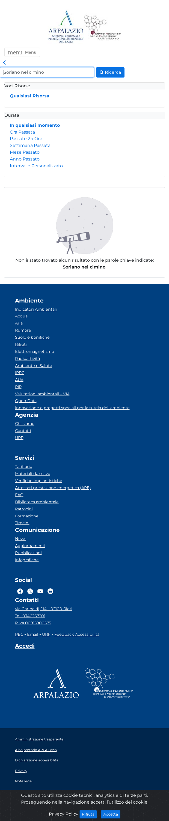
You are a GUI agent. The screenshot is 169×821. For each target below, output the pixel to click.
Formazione (26, 516)
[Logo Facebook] (20, 591)
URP (19, 437)
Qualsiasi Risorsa (29, 95)
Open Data (26, 400)
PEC (19, 634)
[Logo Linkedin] (50, 591)
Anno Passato (25, 159)
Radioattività (27, 358)
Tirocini (22, 522)
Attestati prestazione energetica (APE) (53, 487)
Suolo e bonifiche (32, 337)
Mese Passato (25, 152)
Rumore (23, 330)
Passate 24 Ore (26, 138)
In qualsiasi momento (35, 125)
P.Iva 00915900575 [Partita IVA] (33, 623)
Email (32, 634)
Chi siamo (24, 423)
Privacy (21, 771)
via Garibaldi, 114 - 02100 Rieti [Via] (43, 608)
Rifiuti (21, 344)
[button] (22, 52)
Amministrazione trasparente (39, 739)
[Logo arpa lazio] (66, 27)
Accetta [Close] (111, 814)
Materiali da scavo (32, 473)
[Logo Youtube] (40, 591)
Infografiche (27, 559)
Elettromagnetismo (34, 351)
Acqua (21, 316)
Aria (19, 323)
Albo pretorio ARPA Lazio (36, 750)
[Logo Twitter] (30, 591)
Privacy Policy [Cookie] (63, 814)
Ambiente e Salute (33, 365)
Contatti (23, 430)
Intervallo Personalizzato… (38, 165)
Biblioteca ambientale (37, 501)
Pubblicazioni (28, 552)
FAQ (19, 494)
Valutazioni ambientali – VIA (42, 393)
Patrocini (24, 509)
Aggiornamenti (30, 545)
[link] (4, 62)
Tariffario (23, 466)
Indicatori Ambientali (36, 309)
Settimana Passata (30, 145)
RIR (18, 386)
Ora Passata (22, 132)
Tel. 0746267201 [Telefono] (30, 615)
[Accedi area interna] (25, 647)
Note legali (24, 781)
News (20, 538)
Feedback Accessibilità (76, 634)
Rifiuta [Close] (89, 814)
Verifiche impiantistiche (38, 480)
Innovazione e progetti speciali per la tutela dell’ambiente (72, 407)
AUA (19, 379)
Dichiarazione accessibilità (36, 760)
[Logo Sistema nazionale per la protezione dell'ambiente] (102, 27)
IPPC (19, 372)
